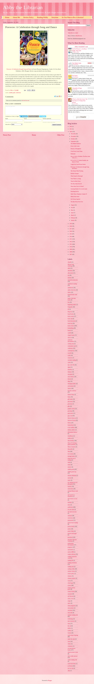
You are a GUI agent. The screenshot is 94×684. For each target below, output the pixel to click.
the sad (69, 626)
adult (69, 268)
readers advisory (72, 554)
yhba (69, 670)
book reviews (71, 325)
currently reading (72, 360)
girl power (70, 401)
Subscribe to (13, 124)
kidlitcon (70, 438)
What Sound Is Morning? (77, 176)
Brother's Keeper (75, 173)
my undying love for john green (72, 483)
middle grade (12, 92)
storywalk (70, 612)
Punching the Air (75, 191)
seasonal (70, 594)
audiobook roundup (72, 283)
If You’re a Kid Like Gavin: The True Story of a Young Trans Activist (79, 100)
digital (69, 367)
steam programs (71, 605)
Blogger (50, 680)
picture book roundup (73, 522)
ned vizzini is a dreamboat (71, 495)
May (72, 210)
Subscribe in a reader (73, 33)
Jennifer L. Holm (76, 52)
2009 (71, 249)
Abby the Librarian (23, 7)
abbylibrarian (79, 35)
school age (70, 583)
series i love (70, 598)
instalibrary (70, 436)
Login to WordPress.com (33, 116)
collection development (71, 340)
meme (69, 464)
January (73, 220)
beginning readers (72, 304)
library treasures (71, 446)
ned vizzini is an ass (72, 498)
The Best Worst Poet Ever (77, 201)
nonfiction (18, 92)
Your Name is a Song (76, 178)
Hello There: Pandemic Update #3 (79, 194)
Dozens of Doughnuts (76, 148)
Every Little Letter (75, 146)
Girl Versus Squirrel (75, 199)
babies (69, 292)
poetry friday (71, 531)
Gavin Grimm (75, 103)
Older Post (60, 135)
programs (70, 547)
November (73, 136)
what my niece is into (73, 652)
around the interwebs (73, 280)
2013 (71, 239)
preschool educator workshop (72, 540)
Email (25, 118)
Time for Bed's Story (76, 181)
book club (70, 318)
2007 (71, 254)
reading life (70, 560)
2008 (71, 251)
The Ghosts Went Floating (77, 171)
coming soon (71, 343)
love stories (70, 454)
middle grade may (72, 471)
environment (71, 386)
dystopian (70, 374)
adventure (70, 270)
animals (69, 277)
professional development (71, 544)
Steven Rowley (75, 77)
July (72, 207)
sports (69, 603)
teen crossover (71, 621)
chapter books (71, 335)
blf (68, 309)
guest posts (70, 413)
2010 (71, 246)
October (73, 139)
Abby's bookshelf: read (81, 46)
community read (71, 346)
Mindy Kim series (75, 196)
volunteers (70, 646)
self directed (71, 596)
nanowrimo (70, 488)
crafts (69, 355)
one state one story (72, 511)
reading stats (71, 566)
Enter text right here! (33, 110)
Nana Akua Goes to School (77, 186)
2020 (71, 131)
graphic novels (71, 408)
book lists (70, 323)
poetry (69, 529)
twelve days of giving (73, 635)
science (69, 585)
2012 (71, 241)
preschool (70, 537)
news (69, 504)
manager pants (71, 456)
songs (69, 601)
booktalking (70, 328)
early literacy (71, 376)
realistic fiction (71, 571)
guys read (70, 415)
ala (68, 275)
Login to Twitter (42, 116)
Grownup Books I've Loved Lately (79, 189)
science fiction (71, 591)
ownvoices (70, 518)
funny (69, 397)
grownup (70, 411)
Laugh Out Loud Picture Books (78, 164)
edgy (69, 381)
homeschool (70, 425)
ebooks (69, 379)
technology (70, 618)
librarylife (70, 449)
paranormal (70, 520)
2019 (71, 223)
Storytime (54, 17)
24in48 (69, 262)
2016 (71, 231)
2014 (71, 236)
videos (69, 643)
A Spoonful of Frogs (77, 88)
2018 (71, 226)
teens (69, 623)
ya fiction (70, 666)
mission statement (72, 475)
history (69, 422)
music (69, 480)
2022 (71, 126)
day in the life (71, 365)
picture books (71, 526)
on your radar (71, 509)
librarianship (71, 440)
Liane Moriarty (75, 64)
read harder (70, 549)
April (72, 212)
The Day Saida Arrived (76, 183)
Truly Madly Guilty (76, 63)
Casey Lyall (75, 89)
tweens (69, 633)
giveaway (70, 404)
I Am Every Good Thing (76, 151)
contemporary (71, 350)
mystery (69, 486)
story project (71, 608)
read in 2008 (71, 552)
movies (69, 478)
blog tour (70, 311)
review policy (71, 573)
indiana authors (71, 429)
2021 (71, 129)
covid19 (69, 353)
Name (6, 118)
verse (69, 641)
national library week (73, 491)
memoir (69, 467)
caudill (69, 333)
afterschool (70, 273)
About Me (16, 17)
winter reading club (72, 659)
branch (69, 330)
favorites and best (72, 390)
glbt (69, 406)
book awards (71, 316)
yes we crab (70, 668)
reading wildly (71, 569)
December (73, 133)
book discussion (71, 321)
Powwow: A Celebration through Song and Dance (19, 69)
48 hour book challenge (71, 265)
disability (70, 369)
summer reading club (73, 615)
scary (69, 580)
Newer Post (7, 135)
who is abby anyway (72, 656)
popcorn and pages (72, 533)
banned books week (72, 294)
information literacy (72, 432)
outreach (70, 515)
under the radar (71, 639)
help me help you (72, 418)
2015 (71, 234)
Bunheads (73, 153)
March (72, 215)
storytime (70, 610)
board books (71, 314)
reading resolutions (72, 562)
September (73, 141)
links (69, 451)
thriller (69, 628)
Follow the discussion (60, 96)
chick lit (70, 337)
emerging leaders (72, 383)
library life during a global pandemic (72, 443)
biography (70, 307)
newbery (70, 502)
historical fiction (72, 420)
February (73, 217)
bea (68, 302)
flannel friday (71, 394)
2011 (71, 244)
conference (70, 348)
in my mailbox (71, 427)
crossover (70, 357)
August (73, 205)
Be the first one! (25, 100)
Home (7, 17)
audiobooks (70, 287)
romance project (71, 578)
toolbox (69, 630)
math (69, 462)
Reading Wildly (42, 17)
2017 (71, 228)
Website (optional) (47, 118)
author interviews (72, 290)
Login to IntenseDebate (23, 116)
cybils (69, 362)
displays (70, 372)
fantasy (69, 388)
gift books (70, 399)
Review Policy (28, 17)
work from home (72, 663)
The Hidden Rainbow (76, 143)
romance (70, 576)
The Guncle (75, 75)
